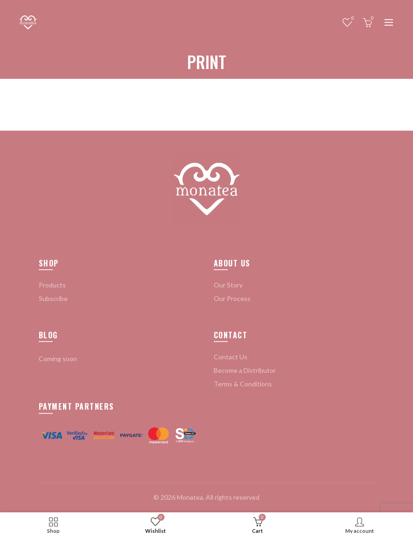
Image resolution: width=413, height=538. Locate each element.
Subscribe (53, 298)
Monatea (190, 497)
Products (52, 285)
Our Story (228, 285)
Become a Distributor (245, 370)
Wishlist (351, 18)
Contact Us (230, 357)
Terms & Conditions (243, 384)
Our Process (232, 298)
